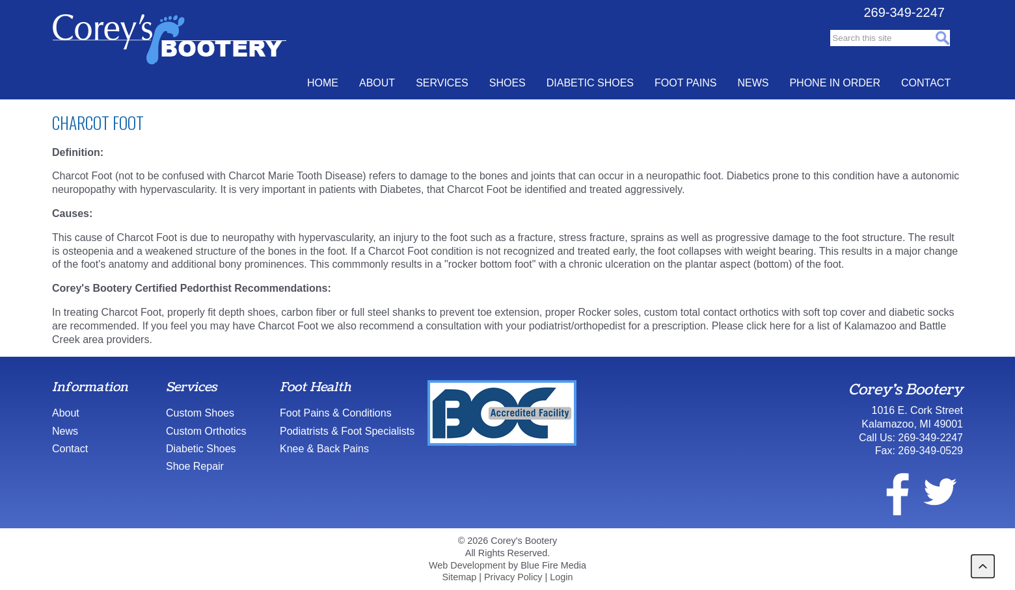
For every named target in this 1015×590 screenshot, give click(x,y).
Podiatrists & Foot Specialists (347, 431)
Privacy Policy (513, 577)
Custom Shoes (200, 412)
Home (322, 82)
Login (561, 577)
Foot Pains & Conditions (336, 412)
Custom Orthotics (206, 431)
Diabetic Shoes (590, 82)
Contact (926, 82)
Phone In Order (834, 82)
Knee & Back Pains (324, 448)
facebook (889, 491)
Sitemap (459, 577)
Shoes (507, 82)
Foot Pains (685, 82)
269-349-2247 (904, 12)
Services (442, 82)
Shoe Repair (195, 466)
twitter (939, 491)
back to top (983, 566)
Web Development (467, 565)
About (377, 82)
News (752, 82)
